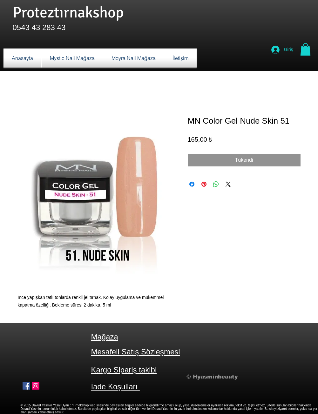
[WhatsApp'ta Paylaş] (216, 184)
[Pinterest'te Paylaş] (204, 184)
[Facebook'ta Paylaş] (192, 184)
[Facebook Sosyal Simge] (26, 386)
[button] (305, 49)
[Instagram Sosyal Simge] (35, 386)
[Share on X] (228, 184)
